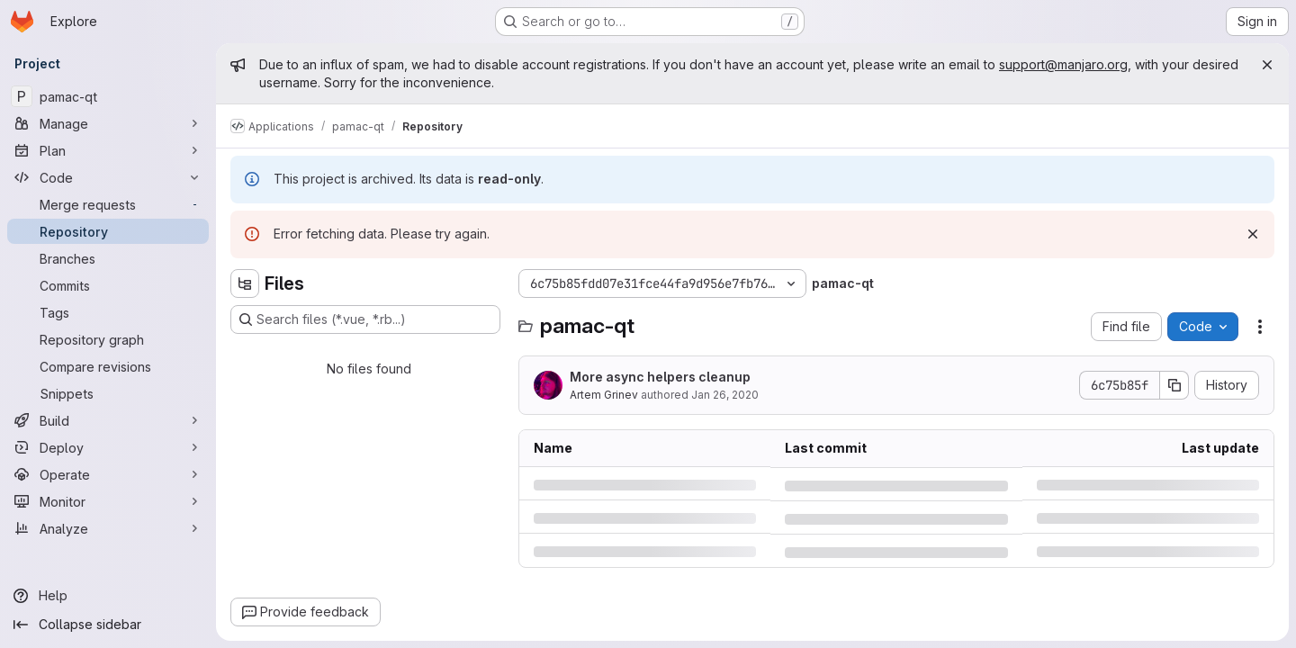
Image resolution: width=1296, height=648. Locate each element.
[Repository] (108, 231)
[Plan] (108, 150)
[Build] (108, 420)
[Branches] (108, 258)
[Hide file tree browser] (244, 283)
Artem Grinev (604, 394)
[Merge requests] (108, 204)
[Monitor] (108, 501)
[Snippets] (108, 393)
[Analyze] (108, 528)
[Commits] (108, 285)
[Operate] (108, 474)
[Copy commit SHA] (1174, 385)
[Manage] (108, 123)
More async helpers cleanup (660, 376)
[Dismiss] (1253, 234)
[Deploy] (108, 447)
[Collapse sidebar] (108, 624)
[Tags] (108, 312)
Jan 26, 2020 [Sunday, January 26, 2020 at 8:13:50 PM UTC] (725, 394)
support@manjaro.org (1063, 64)
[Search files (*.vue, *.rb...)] (365, 319)
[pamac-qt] (108, 96)
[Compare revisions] (108, 366)
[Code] (108, 177)
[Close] (1267, 65)
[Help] (108, 595)
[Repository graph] (108, 339)
